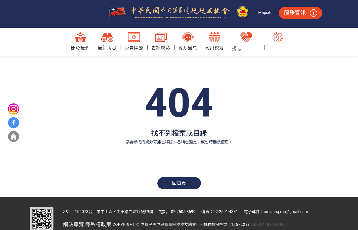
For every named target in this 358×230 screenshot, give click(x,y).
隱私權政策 (98, 225)
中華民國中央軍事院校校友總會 (179, 14)
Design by (261, 224)
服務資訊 (300, 13)
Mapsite (265, 12)
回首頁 (179, 183)
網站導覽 (73, 225)
